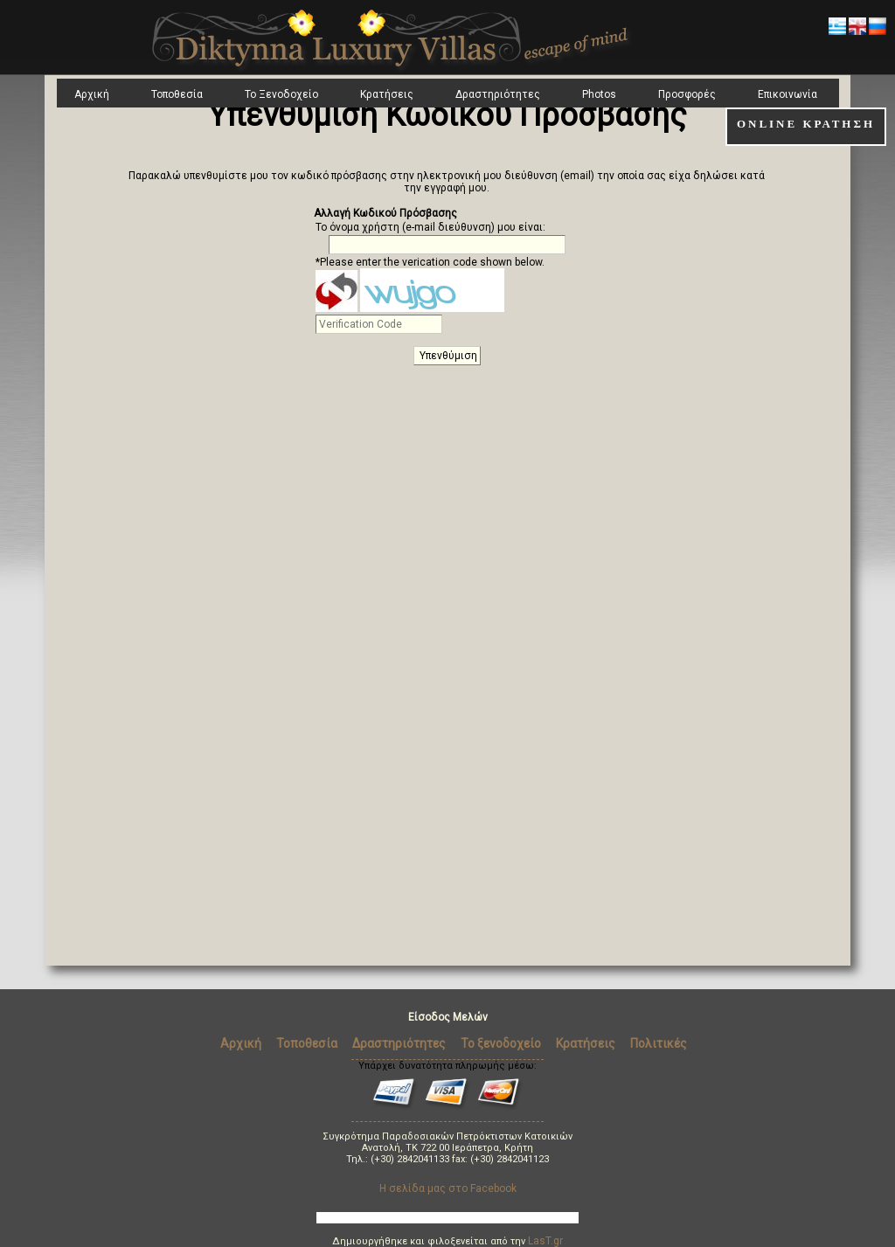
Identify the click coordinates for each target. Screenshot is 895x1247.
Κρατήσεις (386, 94)
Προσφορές (687, 94)
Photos (599, 94)
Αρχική (91, 94)
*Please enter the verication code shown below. (430, 262)
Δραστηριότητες (497, 94)
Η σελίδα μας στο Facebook (448, 1188)
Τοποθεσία (177, 94)
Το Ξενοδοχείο (281, 94)
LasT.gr (545, 1241)
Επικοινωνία (787, 94)
